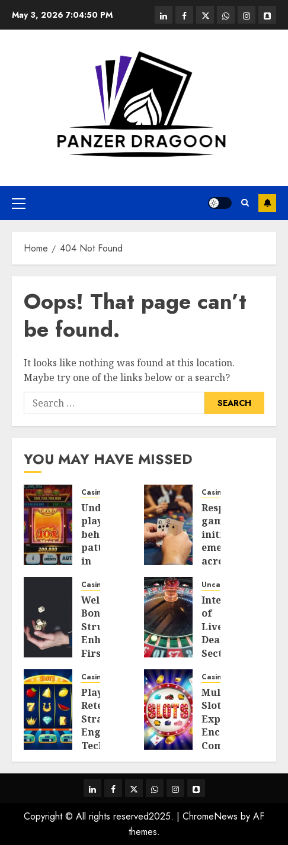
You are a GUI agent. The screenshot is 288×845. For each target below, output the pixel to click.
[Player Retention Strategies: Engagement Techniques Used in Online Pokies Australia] (48, 709)
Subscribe (267, 203)
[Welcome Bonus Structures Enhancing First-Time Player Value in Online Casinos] (48, 617)
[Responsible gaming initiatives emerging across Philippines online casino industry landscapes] (168, 525)
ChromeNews (210, 816)
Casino (93, 493)
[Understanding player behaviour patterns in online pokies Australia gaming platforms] (48, 525)
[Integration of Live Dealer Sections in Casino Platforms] (168, 617)
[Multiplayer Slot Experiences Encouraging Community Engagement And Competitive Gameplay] (168, 709)
